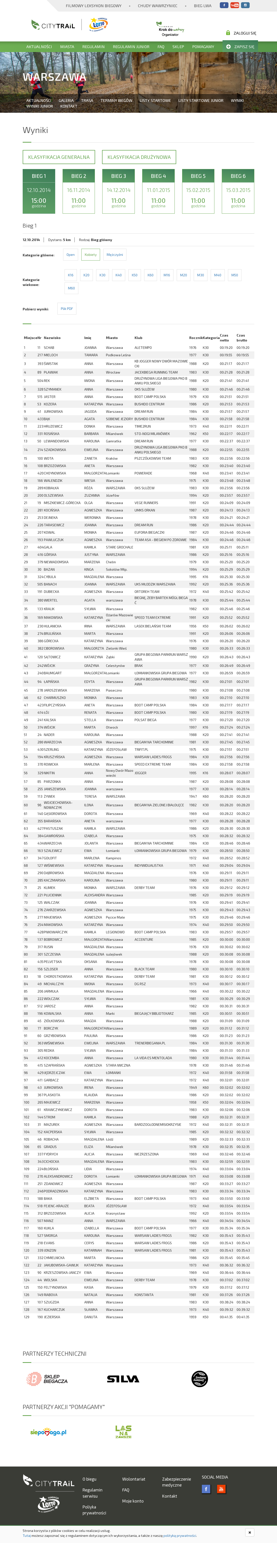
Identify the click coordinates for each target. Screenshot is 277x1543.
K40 (119, 275)
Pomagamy (203, 46)
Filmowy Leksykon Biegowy (93, 5)
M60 (71, 288)
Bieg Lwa (202, 5)
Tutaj (27, 1535)
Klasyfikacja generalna (59, 157)
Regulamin (93, 46)
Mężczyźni (115, 254)
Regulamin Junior (131, 46)
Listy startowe (155, 100)
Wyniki (237, 100)
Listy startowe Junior (201, 100)
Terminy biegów (116, 100)
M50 (234, 275)
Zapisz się (240, 46)
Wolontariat (133, 1478)
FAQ (160, 46)
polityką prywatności (179, 1535)
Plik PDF (67, 308)
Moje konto (133, 1500)
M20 (183, 275)
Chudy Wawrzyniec (157, 5)
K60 (151, 275)
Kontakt (68, 106)
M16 (167, 275)
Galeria (66, 100)
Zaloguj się (241, 32)
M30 (200, 275)
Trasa (87, 100)
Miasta (67, 46)
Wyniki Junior (39, 106)
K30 (102, 275)
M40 (217, 275)
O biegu (89, 1478)
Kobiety (91, 254)
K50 (135, 275)
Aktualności (39, 46)
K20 (86, 275)
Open (71, 254)
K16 (70, 275)
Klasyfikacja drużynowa (139, 157)
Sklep (178, 46)
